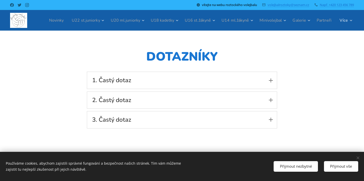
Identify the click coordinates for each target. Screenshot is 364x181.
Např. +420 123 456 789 (337, 5)
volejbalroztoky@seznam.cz (288, 5)
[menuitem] (64, 20)
